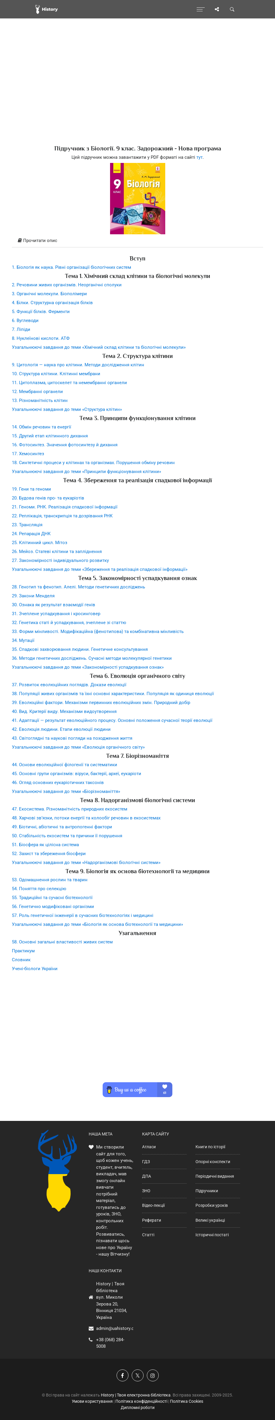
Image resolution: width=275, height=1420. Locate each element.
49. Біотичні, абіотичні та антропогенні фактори (62, 827)
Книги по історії (210, 1146)
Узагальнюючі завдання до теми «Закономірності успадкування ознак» (88, 667)
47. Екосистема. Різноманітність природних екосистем (69, 809)
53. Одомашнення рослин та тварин (50, 879)
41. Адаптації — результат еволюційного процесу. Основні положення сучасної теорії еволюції (112, 720)
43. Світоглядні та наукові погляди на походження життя (72, 738)
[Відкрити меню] (200, 9)
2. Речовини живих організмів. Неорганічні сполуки (67, 285)
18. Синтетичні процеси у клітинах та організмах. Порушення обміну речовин (93, 462)
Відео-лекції (153, 1205)
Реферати (151, 1220)
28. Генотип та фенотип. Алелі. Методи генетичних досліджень (78, 587)
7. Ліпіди (21, 329)
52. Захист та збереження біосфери (49, 853)
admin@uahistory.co (116, 1328)
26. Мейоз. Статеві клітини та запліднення (57, 551)
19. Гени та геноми (31, 489)
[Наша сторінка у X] (138, 1375)
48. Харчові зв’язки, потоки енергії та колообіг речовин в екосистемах (86, 818)
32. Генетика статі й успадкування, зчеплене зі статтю (69, 622)
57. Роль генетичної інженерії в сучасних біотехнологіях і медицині (82, 915)
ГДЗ (146, 1161)
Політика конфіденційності (141, 1401)
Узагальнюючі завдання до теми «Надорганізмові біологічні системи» (86, 862)
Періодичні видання (214, 1176)
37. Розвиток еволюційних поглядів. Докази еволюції (69, 684)
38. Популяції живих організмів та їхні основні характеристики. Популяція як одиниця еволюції (113, 693)
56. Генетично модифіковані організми (53, 906)
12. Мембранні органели (37, 391)
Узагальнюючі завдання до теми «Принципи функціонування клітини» (86, 471)
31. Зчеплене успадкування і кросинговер (56, 613)
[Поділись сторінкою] (216, 9)
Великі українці (210, 1220)
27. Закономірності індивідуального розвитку (60, 560)
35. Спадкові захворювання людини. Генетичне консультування (80, 649)
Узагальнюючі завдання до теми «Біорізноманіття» (66, 791)
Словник (21, 959)
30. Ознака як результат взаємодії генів (53, 604)
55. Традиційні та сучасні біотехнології (52, 897)
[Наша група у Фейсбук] (122, 1375)
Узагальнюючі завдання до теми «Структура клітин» (67, 409)
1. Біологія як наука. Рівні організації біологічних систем (71, 267)
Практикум (23, 951)
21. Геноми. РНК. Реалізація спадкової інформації (64, 507)
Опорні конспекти (212, 1161)
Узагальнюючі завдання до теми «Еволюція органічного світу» (78, 747)
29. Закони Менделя (33, 596)
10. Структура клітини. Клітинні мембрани (56, 373)
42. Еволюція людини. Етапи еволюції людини (61, 729)
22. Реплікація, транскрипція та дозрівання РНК (62, 516)
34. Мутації (23, 640)
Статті (148, 1234)
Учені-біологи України (35, 968)
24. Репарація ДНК (31, 533)
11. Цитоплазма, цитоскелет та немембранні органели (69, 382)
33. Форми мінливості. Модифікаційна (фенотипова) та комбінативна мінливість (98, 631)
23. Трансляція (27, 524)
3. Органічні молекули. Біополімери (49, 293)
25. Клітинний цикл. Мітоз (39, 542)
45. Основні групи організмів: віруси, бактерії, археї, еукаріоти (76, 773)
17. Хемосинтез (28, 453)
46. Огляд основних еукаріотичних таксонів (58, 782)
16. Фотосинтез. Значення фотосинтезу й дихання (64, 444)
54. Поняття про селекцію (39, 888)
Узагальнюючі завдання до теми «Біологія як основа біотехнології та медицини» (97, 924)
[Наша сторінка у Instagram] (153, 1375)
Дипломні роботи (138, 1407)
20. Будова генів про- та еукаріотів (48, 498)
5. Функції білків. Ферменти (41, 311)
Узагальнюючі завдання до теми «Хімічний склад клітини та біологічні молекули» (99, 347)
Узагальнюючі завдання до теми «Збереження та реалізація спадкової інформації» (99, 569)
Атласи (149, 1146)
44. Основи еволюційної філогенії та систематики (64, 764)
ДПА (146, 1176)
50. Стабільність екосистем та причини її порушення (67, 835)
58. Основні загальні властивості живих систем (62, 942)
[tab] (137, 240)
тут (199, 157)
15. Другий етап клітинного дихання (50, 436)
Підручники (206, 1190)
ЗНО (146, 1190)
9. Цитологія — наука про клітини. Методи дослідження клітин (78, 364)
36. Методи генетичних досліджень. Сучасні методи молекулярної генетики (92, 658)
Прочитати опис (37, 240)
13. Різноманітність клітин (40, 400)
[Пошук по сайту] (232, 9)
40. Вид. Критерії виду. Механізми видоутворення (64, 711)
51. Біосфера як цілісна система (45, 844)
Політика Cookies (186, 1401)
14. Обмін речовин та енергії (41, 427)
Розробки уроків (211, 1205)
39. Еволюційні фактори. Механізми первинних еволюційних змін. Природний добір (101, 702)
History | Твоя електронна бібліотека (136, 1395)
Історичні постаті (212, 1234)
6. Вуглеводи (25, 320)
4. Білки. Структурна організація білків (52, 302)
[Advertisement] (137, 92)
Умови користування (92, 1401)
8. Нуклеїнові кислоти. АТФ (41, 338)
